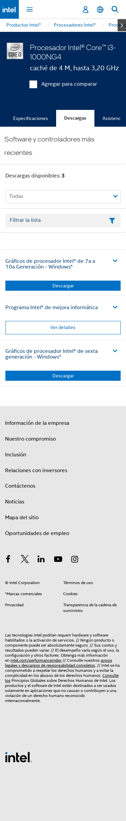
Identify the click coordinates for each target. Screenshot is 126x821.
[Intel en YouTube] (58, 560)
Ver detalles (63, 327)
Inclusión (15, 454)
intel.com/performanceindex (35, 660)
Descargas (75, 118)
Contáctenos (20, 486)
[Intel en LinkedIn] (41, 560)
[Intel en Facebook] (8, 560)
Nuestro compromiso (30, 439)
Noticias (14, 501)
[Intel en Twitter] (25, 560)
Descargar (63, 286)
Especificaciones (30, 118)
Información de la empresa (37, 423)
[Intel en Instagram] (74, 560)
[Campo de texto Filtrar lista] (63, 220)
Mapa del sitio (22, 517)
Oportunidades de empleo (37, 533)
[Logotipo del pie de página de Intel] (18, 756)
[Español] (100, 9)
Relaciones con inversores (36, 470)
